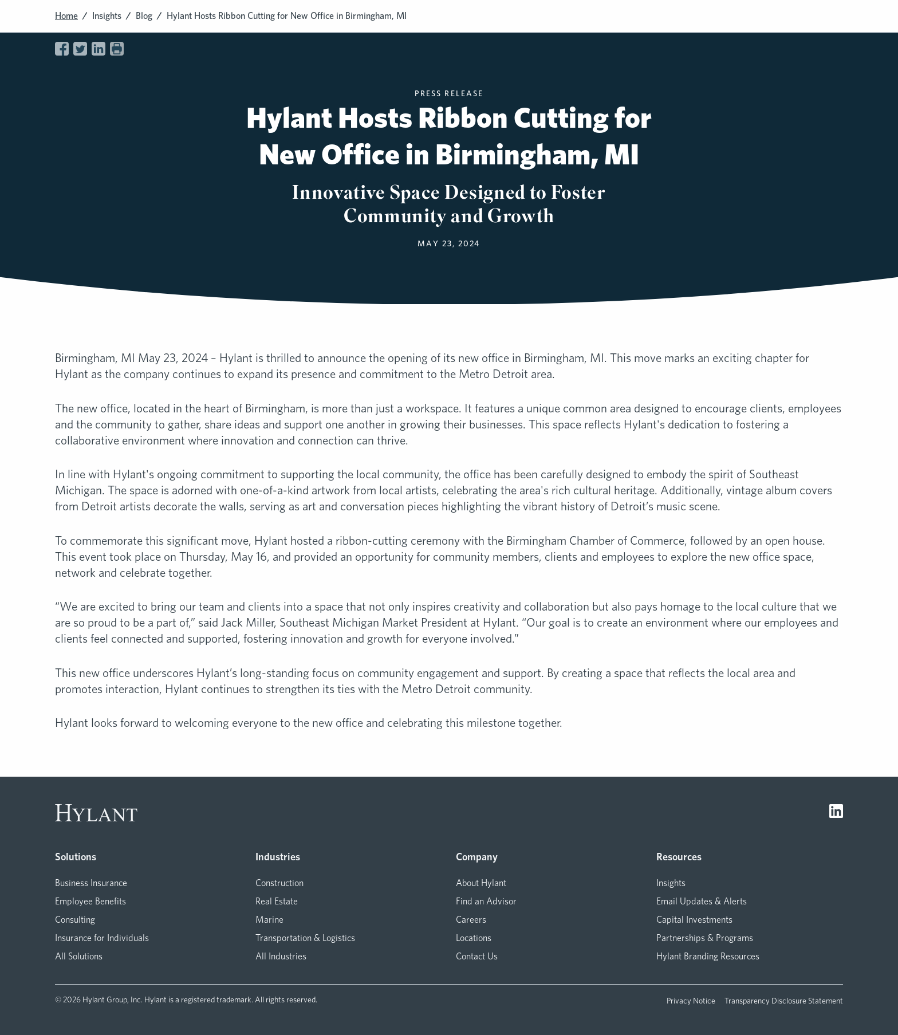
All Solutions (79, 956)
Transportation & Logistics (305, 937)
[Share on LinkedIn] (98, 49)
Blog (144, 15)
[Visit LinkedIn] (836, 812)
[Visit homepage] (96, 812)
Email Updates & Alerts (701, 901)
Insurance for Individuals (102, 937)
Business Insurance (91, 882)
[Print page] (117, 49)
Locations (473, 937)
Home (66, 15)
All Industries (280, 956)
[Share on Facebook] (62, 49)
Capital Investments (694, 919)
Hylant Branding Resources (707, 956)
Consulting (75, 919)
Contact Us (477, 956)
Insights (106, 15)
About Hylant (481, 882)
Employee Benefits (90, 901)
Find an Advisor (486, 901)
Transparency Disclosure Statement (783, 1000)
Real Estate (276, 901)
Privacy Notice (691, 1000)
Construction (279, 882)
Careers (471, 919)
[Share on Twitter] (80, 49)
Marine (269, 919)
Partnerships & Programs (704, 937)
